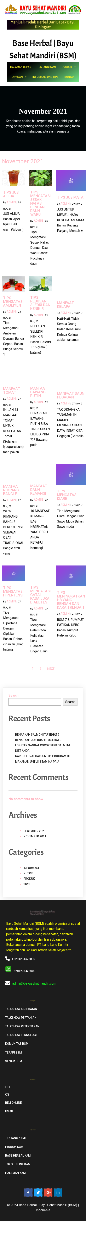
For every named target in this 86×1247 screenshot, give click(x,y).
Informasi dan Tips (44, 74)
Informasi (31, 868)
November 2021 (34, 836)
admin (11, 202)
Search (13, 695)
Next (51, 668)
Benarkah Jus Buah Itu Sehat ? (38, 740)
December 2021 (34, 831)
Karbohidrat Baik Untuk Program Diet (44, 756)
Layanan (31, 74)
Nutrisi (28, 873)
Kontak (55, 74)
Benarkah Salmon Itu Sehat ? (37, 734)
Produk (55, 69)
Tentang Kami (44, 69)
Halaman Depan (32, 69)
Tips (26, 884)
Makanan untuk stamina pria (37, 761)
